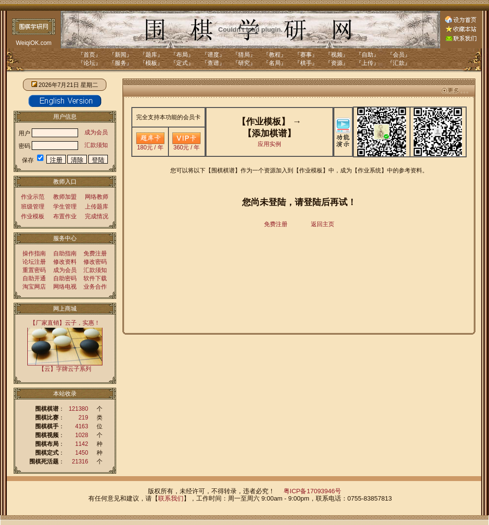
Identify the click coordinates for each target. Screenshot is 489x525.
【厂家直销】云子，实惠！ (65, 322)
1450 (81, 452)
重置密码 (34, 270)
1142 (81, 444)
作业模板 (32, 216)
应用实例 (269, 144)
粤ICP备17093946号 (313, 491)
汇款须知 (96, 145)
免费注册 (95, 253)
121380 (78, 408)
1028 (81, 435)
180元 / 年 (150, 145)
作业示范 (32, 196)
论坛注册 (34, 261)
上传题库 (96, 206)
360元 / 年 (186, 145)
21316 (80, 461)
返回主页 (322, 224)
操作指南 (34, 253)
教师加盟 (65, 196)
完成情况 (96, 216)
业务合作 (95, 286)
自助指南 (65, 253)
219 (83, 417)
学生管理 (65, 206)
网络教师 (96, 196)
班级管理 (32, 206)
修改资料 (65, 261)
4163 (81, 426)
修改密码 (95, 261)
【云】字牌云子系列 (64, 368)
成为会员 (96, 132)
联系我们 (170, 498)
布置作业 (65, 216)
